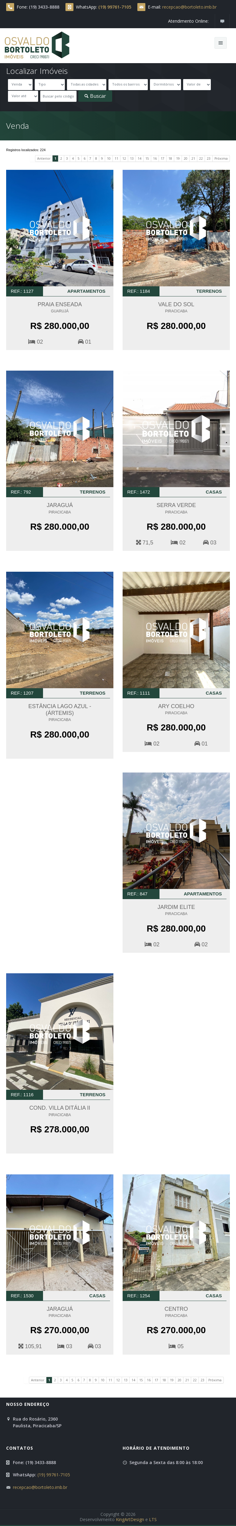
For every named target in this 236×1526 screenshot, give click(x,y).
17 (162, 158)
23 (208, 158)
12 (124, 158)
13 (132, 158)
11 (116, 158)
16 (155, 158)
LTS (153, 1519)
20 (185, 158)
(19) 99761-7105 (53, 1475)
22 (201, 158)
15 (147, 158)
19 (178, 158)
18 (170, 158)
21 (193, 158)
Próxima (221, 158)
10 (109, 158)
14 (139, 158)
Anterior (43, 158)
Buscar (95, 96)
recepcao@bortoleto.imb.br (189, 7)
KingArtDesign (130, 1519)
